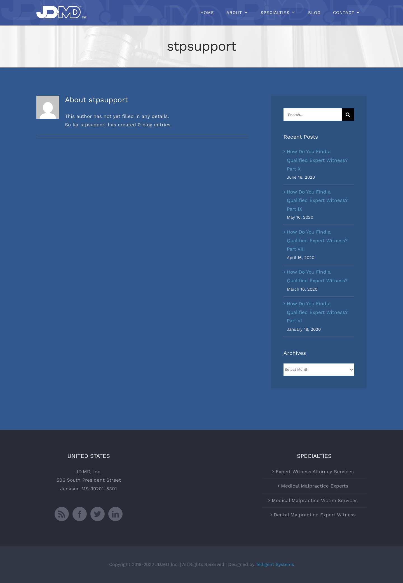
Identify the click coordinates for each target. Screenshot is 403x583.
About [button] (234, 12)
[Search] (348, 114)
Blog (314, 12)
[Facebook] (79, 514)
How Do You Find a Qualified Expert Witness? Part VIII (317, 240)
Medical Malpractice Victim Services (315, 500)
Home (207, 12)
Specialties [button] (275, 12)
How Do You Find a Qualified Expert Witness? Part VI (317, 312)
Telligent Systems (275, 564)
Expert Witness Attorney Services (315, 471)
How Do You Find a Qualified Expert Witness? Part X (317, 160)
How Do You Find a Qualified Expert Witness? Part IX (317, 200)
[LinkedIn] (115, 514)
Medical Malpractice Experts (314, 486)
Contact (343, 12)
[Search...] (312, 114)
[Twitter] (97, 514)
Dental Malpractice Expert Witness (315, 514)
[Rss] (62, 514)
